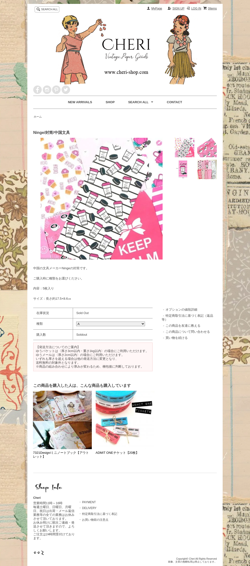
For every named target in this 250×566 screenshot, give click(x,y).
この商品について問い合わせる (188, 332)
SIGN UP (178, 8)
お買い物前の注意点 (95, 519)
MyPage (156, 8)
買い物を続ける (177, 338)
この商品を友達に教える (183, 325)
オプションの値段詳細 (181, 309)
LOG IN (196, 8)
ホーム (38, 116)
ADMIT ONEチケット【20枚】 (117, 453)
